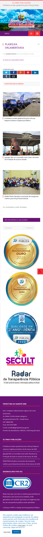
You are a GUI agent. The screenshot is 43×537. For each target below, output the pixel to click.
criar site (17, 498)
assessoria (19, 501)
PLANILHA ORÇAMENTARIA (13, 64)
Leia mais (21, 525)
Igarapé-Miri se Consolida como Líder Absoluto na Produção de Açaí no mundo (21, 162)
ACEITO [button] (16, 532)
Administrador (11, 58)
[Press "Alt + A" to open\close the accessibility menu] (40, 271)
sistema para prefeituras (31, 498)
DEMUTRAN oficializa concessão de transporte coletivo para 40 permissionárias (21, 201)
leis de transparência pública (13, 506)
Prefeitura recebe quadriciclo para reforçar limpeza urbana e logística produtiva (22, 5)
